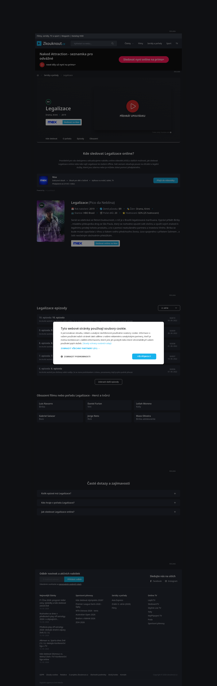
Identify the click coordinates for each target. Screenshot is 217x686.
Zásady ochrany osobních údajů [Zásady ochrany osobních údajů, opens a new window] (97, 343)
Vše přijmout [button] (143, 356)
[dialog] (108, 343)
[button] (108, 348)
